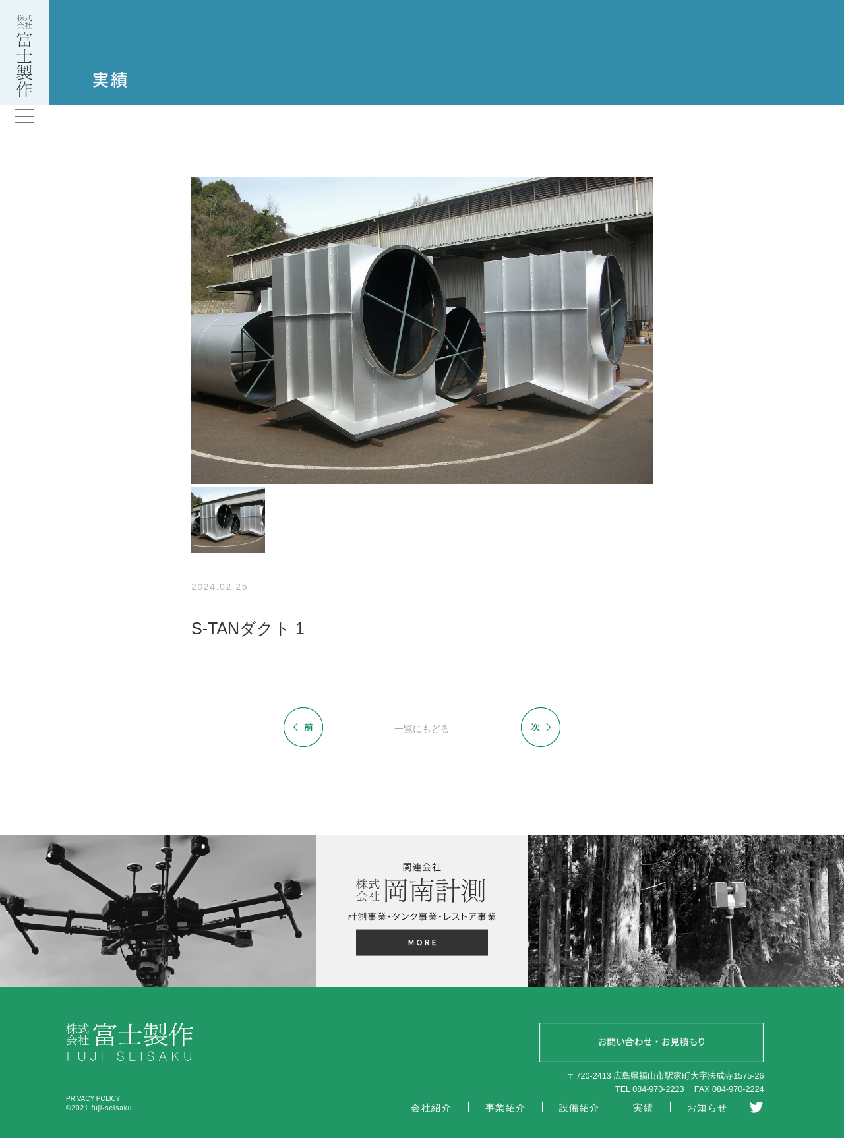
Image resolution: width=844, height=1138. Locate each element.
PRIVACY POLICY (93, 1098)
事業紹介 (505, 1107)
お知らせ (707, 1107)
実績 (643, 1107)
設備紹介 (579, 1107)
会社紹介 (431, 1107)
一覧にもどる (422, 728)
